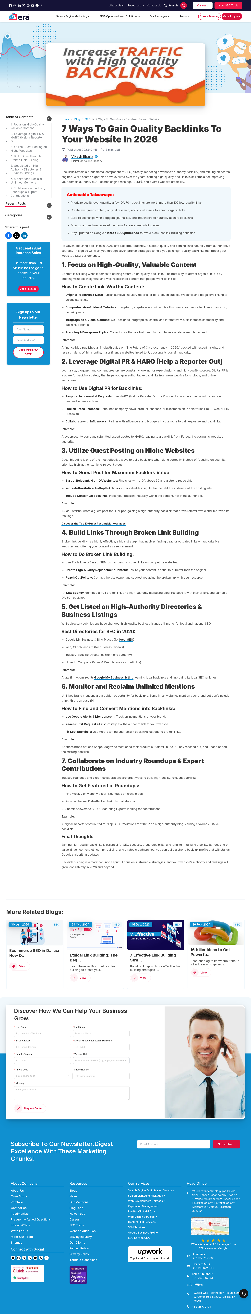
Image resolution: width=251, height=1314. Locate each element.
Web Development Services (147, 1201)
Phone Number (81, 1069)
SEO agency (75, 592)
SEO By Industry (81, 1237)
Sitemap (16, 1243)
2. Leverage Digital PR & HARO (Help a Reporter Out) (27, 137)
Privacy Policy (79, 1254)
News (74, 1197)
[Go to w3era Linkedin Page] (19, 5)
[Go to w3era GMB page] (46, 1258)
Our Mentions (79, 1203)
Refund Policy (79, 1249)
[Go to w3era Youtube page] (35, 1258)
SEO (88, 119)
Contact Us (19, 1208)
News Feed (77, 1214)
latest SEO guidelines (123, 233)
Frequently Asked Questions (31, 1220)
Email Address (23, 1040)
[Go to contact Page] (154, 5)
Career (74, 1220)
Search (171, 5)
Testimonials (20, 1214)
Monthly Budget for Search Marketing (93, 1040)
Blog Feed (76, 1208)
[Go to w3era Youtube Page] (32, 5)
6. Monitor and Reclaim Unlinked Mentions (26, 180)
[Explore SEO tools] (228, 5)
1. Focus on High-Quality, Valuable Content (28, 126)
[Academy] (200, 1257)
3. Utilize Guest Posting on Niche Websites (29, 148)
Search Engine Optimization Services (152, 1191)
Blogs (73, 1191)
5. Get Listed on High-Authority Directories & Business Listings (26, 169)
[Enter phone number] (101, 1076)
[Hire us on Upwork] (150, 1255)
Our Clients (77, 1243)
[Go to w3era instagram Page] (14, 5)
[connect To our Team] (243, 1293)
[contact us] (213, 1307)
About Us (17, 1191)
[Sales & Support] (200, 1277)
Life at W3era (20, 1226)
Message (20, 1083)
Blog (77, 119)
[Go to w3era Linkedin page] (24, 1258)
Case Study (19, 1197)
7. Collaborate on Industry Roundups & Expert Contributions (28, 191)
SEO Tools (77, 1226)
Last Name (80, 1027)
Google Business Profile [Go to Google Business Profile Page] (143, 1233)
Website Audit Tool (83, 1231)
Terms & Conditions (83, 1260)
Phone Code (22, 1069)
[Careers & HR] (200, 1267)
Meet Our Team (22, 1237)
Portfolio (17, 1203)
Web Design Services (143, 1217)
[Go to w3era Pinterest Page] (37, 5)
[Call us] (183, 5)
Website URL (80, 1054)
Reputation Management (143, 1206)
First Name (21, 1027)
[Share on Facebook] (8, 235)
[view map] (213, 1227)
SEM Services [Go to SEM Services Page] (136, 1228)
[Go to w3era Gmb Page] (41, 5)
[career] (203, 5)
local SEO (126, 639)
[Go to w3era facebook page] (10, 5)
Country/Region (24, 1054)
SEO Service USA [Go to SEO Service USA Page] (139, 1238)
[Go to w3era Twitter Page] (23, 5)
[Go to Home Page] (19, 16)
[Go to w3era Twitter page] (30, 1258)
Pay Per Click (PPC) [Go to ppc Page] (142, 1212)
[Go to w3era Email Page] (28, 5)
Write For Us (19, 1231)
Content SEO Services (141, 1222)
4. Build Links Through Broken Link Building (26, 158)
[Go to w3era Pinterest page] (41, 1258)
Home (65, 119)
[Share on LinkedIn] (24, 235)
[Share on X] (16, 235)
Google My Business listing (113, 677)
